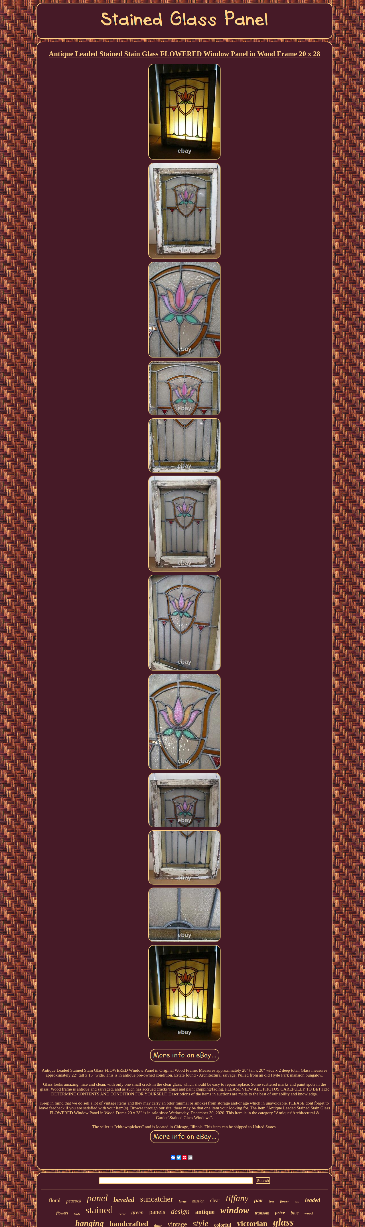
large (182, 1201)
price (280, 1212)
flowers (62, 1213)
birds (77, 1214)
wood (308, 1213)
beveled (123, 1199)
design (180, 1211)
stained (99, 1210)
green (137, 1212)
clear (215, 1200)
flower (284, 1201)
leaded (312, 1200)
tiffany (237, 1198)
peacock (73, 1200)
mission (198, 1201)
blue (295, 1212)
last (297, 1202)
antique (205, 1211)
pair (258, 1200)
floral (54, 1200)
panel (97, 1198)
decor (122, 1214)
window (234, 1210)
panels (157, 1211)
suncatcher (156, 1199)
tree (271, 1201)
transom (262, 1213)
